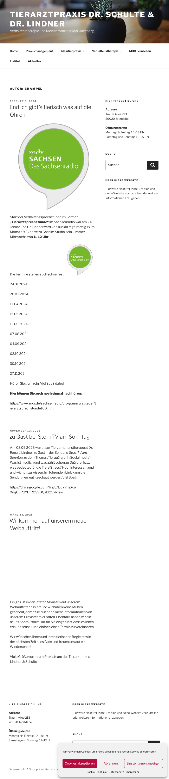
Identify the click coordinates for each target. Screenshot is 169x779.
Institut (15, 61)
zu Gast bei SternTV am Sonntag (49, 436)
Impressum (132, 771)
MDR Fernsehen (140, 51)
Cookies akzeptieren (80, 763)
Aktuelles (34, 61)
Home (14, 51)
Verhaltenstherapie (107, 51)
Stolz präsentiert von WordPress (50, 769)
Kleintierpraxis (73, 51)
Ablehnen (111, 763)
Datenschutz (116, 771)
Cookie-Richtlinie (97, 771)
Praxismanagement (39, 51)
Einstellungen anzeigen (143, 763)
